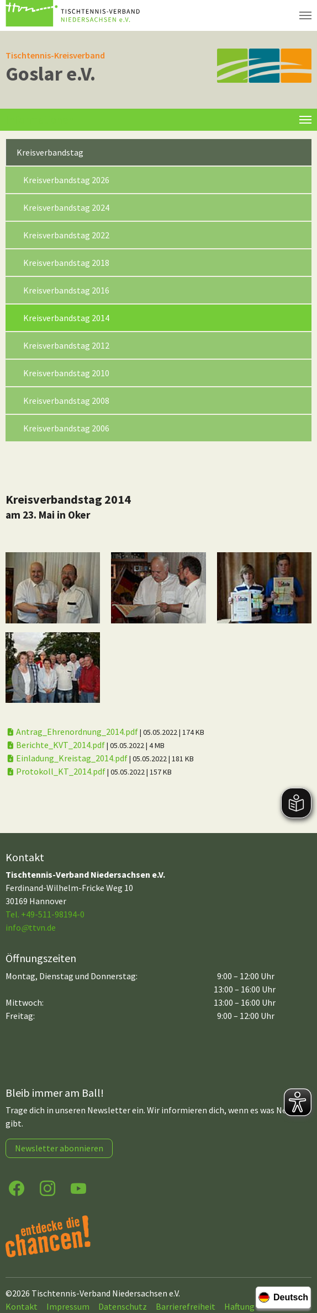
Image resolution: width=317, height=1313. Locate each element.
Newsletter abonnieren (59, 1148)
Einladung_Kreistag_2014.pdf (67, 758)
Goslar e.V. (51, 73)
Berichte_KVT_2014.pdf (56, 744)
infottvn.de (31, 927)
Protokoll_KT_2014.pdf (56, 771)
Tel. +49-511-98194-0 (45, 914)
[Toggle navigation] (305, 119)
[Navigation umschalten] (305, 15)
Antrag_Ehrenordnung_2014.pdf (73, 731)
